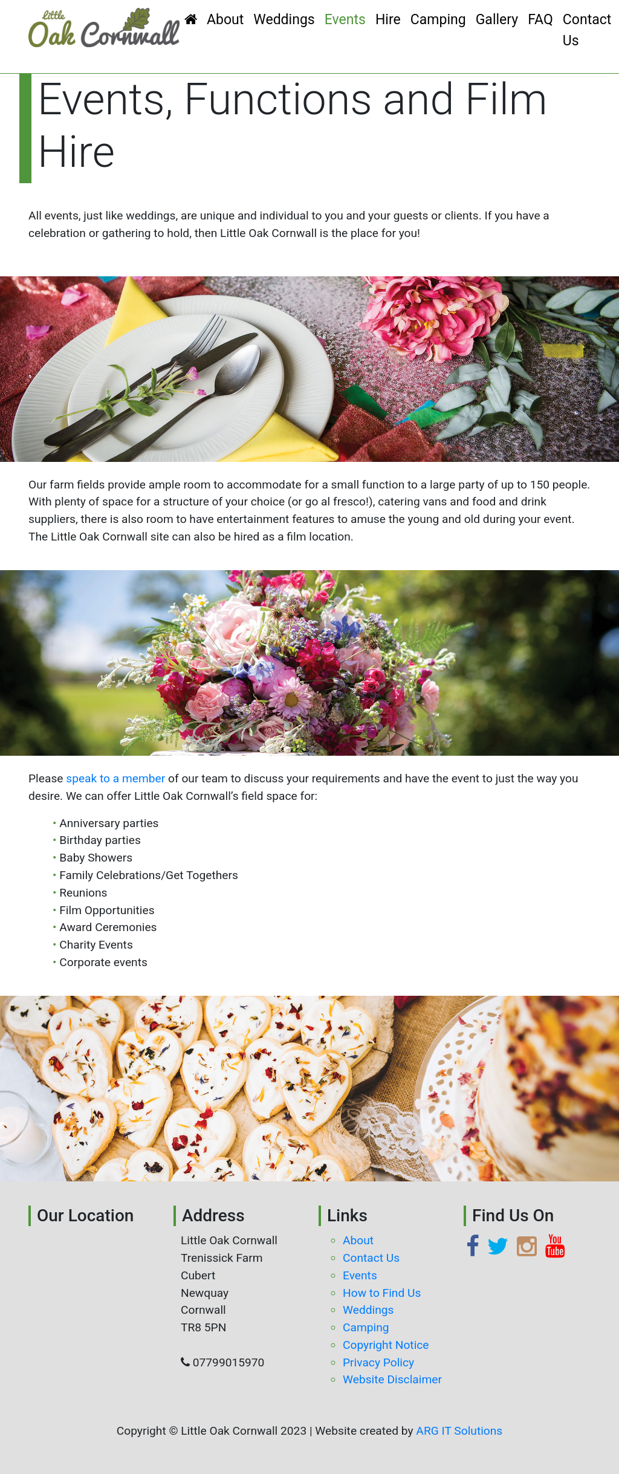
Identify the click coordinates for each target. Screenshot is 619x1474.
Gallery (497, 19)
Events (345, 19)
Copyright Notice (386, 1345)
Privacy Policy (378, 1362)
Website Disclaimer (392, 1379)
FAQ (540, 19)
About (225, 19)
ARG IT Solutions (459, 1431)
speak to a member (115, 778)
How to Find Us (382, 1293)
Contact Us (587, 30)
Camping (438, 19)
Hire (388, 19)
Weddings (283, 19)
